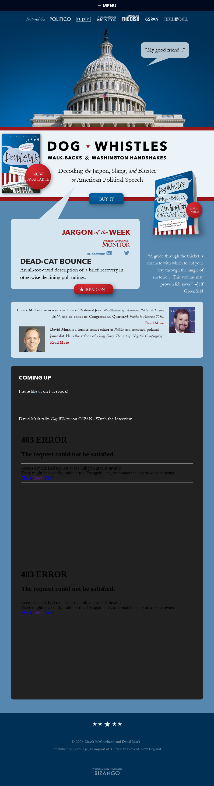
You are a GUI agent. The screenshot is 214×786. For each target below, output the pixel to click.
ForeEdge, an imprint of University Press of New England (117, 749)
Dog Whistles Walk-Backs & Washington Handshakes (107, 150)
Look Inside (179, 227)
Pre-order (107, 200)
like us (36, 391)
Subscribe (96, 254)
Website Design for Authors (107, 768)
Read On (93, 289)
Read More (154, 323)
